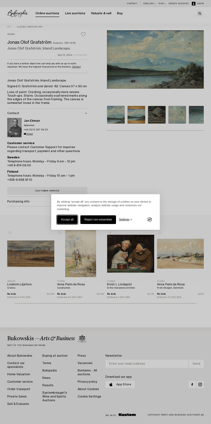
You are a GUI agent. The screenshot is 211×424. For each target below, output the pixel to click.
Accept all (67, 219)
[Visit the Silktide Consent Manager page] (149, 219)
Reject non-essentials (98, 219)
